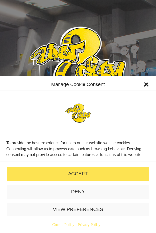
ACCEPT (78, 173)
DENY (78, 191)
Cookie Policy (63, 224)
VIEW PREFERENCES (78, 209)
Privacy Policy (89, 224)
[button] (146, 84)
